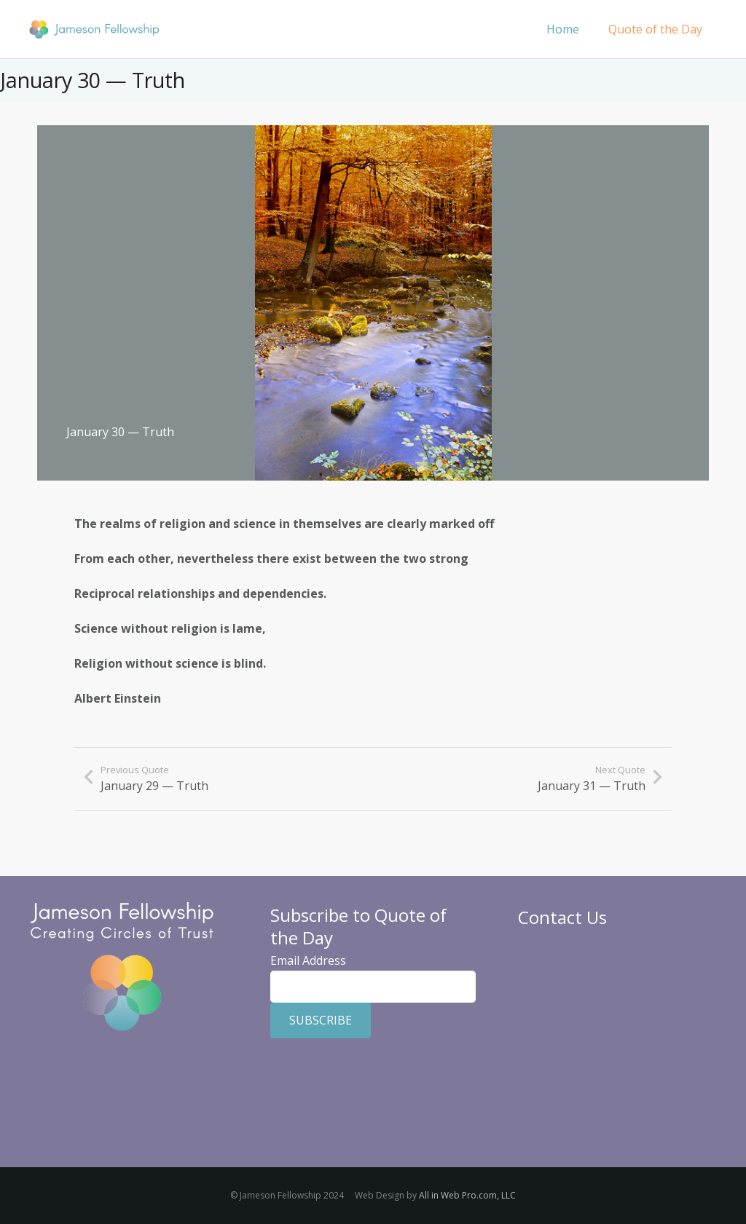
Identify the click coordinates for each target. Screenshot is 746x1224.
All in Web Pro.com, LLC (467, 1195)
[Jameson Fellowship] (94, 29)
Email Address (308, 960)
